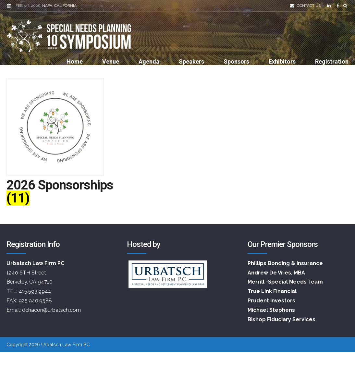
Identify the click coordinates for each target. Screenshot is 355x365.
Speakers (191, 61)
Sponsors (236, 61)
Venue (110, 61)
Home (75, 61)
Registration (332, 61)
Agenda (149, 61)
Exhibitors (282, 61)
